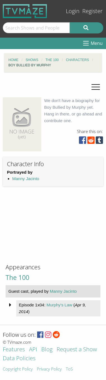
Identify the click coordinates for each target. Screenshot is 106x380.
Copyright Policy (18, 369)
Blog (46, 350)
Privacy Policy (49, 369)
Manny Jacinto (25, 178)
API (33, 350)
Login (73, 11)
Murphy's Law (59, 304)
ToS (69, 369)
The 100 (17, 277)
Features (14, 350)
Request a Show (77, 350)
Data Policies (19, 358)
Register (92, 11)
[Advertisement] (44, 229)
